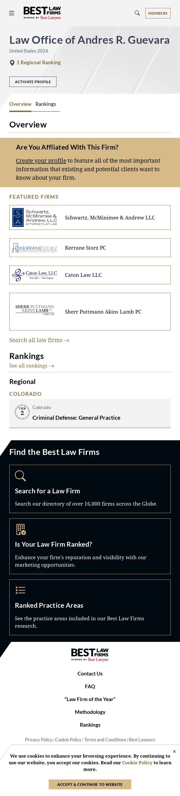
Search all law (39, 340)
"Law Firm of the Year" (90, 699)
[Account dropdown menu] (158, 13)
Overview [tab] (20, 104)
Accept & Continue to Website (90, 784)
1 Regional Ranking (39, 62)
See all (32, 365)
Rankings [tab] (45, 104)
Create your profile (41, 160)
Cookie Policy (68, 739)
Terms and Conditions (105, 739)
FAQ (90, 686)
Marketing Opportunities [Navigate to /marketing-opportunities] (90, 546)
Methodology (90, 712)
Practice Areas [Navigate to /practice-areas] (90, 607)
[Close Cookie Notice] (171, 751)
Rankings (90, 725)
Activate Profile (33, 81)
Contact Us (90, 674)
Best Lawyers (142, 739)
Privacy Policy (38, 739)
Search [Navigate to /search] (90, 489)
